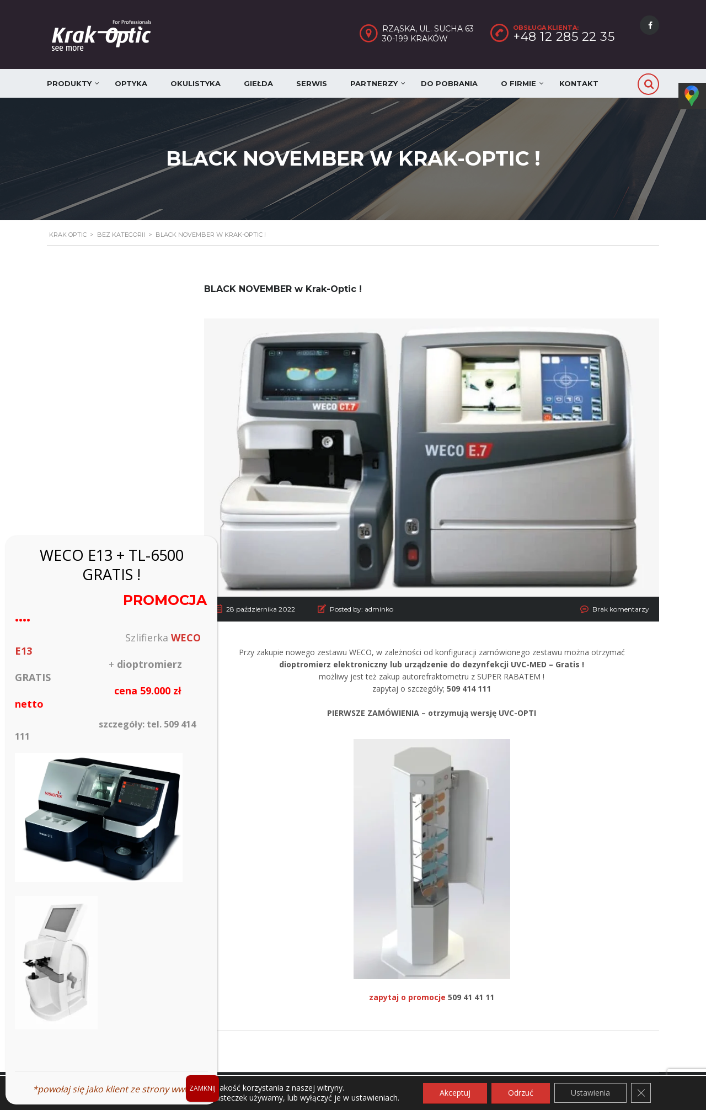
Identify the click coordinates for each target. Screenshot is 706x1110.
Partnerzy (374, 83)
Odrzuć (520, 1092)
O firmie (518, 83)
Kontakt (578, 83)
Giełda (258, 83)
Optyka (131, 83)
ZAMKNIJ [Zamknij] (202, 1088)
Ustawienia (590, 1092)
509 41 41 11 (471, 997)
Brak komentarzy (620, 609)
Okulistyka (195, 83)
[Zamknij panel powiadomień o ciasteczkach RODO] (641, 1093)
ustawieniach (374, 1098)
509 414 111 (469, 688)
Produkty (69, 83)
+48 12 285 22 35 (563, 36)
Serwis (311, 83)
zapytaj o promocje (407, 997)
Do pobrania (449, 83)
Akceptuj (455, 1092)
